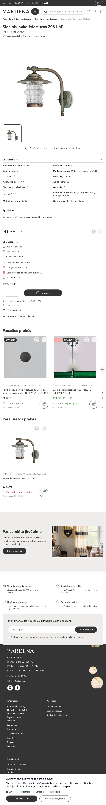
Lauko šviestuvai (23, 19)
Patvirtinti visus (22, 798)
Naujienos (12, 746)
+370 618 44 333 (15, 3)
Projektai (11, 738)
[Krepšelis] (101, 11)
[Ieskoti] (45, 11)
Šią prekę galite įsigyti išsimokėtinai (18, 316)
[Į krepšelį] (44, 404)
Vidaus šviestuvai (55, 706)
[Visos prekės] (35, 11)
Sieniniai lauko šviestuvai (46, 19)
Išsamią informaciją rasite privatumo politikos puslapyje (43, 786)
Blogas (10, 742)
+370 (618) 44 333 (15, 306)
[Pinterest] (93, 231)
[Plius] (18, 293)
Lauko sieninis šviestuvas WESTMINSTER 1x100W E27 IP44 (72, 391)
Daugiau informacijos (16, 256)
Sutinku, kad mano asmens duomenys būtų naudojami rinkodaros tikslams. (46, 637)
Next (103, 369)
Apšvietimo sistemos (57, 715)
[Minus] (6, 293)
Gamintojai (12, 725)
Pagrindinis (8, 19)
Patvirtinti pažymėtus (55, 798)
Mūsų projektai (14, 551)
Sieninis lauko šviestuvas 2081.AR (75, 19)
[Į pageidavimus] (100, 231)
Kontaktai (11, 729)
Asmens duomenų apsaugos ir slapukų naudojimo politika (17, 709)
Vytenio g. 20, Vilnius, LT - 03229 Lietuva (26, 670)
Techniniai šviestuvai (16, 764)
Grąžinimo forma (15, 733)
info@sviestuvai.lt (40, 3)
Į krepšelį (44, 293)
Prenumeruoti (86, 629)
